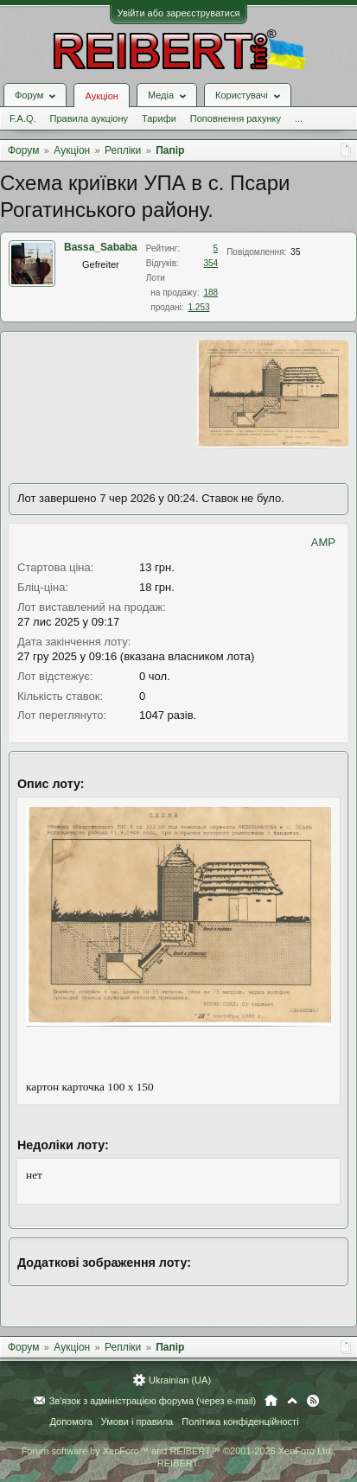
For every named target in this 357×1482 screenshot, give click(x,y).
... (299, 118)
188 (210, 292)
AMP (323, 542)
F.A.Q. (23, 118)
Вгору (292, 1401)
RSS (313, 1401)
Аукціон (101, 96)
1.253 (199, 307)
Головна (271, 1401)
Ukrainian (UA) (180, 1380)
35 (295, 252)
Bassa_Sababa (100, 247)
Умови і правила (137, 1421)
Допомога (70, 1421)
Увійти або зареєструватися (179, 13)
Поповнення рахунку (235, 118)
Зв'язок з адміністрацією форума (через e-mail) (153, 1401)
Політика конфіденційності (240, 1421)
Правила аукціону (89, 118)
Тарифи (159, 118)
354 (210, 263)
